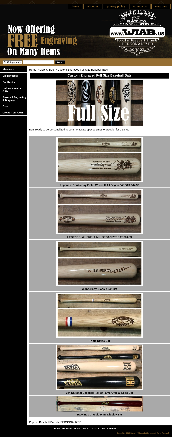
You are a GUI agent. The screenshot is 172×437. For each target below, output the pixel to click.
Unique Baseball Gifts (12, 90)
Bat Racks (9, 82)
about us (93, 6)
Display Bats (46, 69)
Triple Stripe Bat (99, 340)
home (75, 6)
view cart (161, 6)
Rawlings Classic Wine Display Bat (99, 414)
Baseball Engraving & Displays (14, 99)
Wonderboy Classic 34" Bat (99, 288)
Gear (5, 106)
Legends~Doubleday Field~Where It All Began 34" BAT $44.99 (99, 185)
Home (32, 69)
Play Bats (8, 69)
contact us (140, 6)
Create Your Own (13, 112)
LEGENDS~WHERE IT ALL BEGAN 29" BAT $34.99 (99, 236)
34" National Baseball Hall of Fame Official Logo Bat (99, 392)
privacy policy (116, 6)
